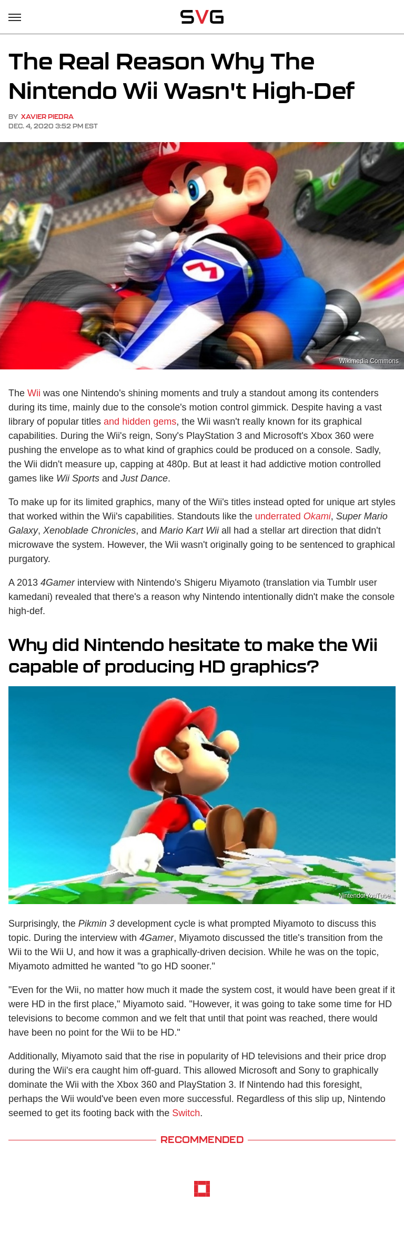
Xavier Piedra (47, 117)
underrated (293, 516)
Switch (186, 1113)
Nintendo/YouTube (364, 896)
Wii (34, 393)
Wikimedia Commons (369, 361)
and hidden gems (140, 421)
